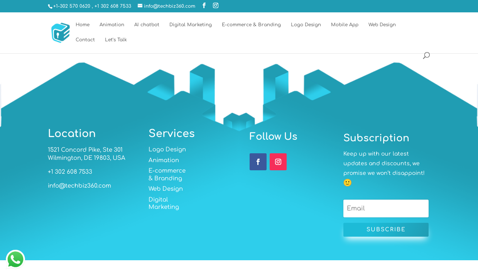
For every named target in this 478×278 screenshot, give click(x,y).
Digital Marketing (190, 24)
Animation (112, 24)
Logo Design (306, 24)
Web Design (382, 24)
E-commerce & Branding (251, 24)
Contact (85, 39)
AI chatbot (146, 24)
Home (83, 24)
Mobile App (344, 24)
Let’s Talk (116, 39)
